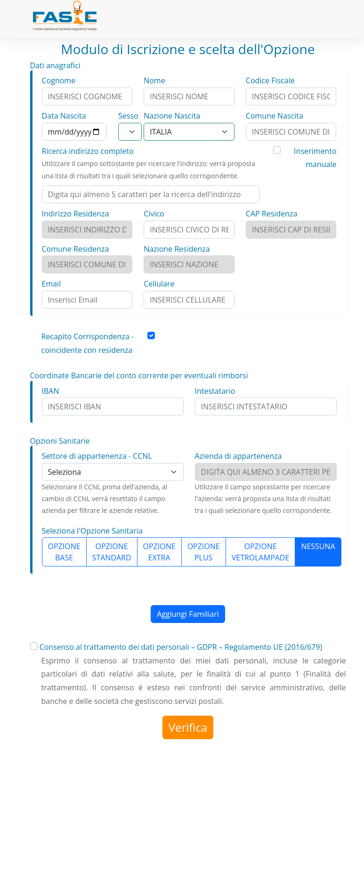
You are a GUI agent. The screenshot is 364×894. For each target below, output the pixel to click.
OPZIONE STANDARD (111, 552)
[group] (189, 552)
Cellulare (159, 284)
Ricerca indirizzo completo (88, 151)
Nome (154, 80)
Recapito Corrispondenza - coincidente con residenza (87, 343)
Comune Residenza (75, 249)
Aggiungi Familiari (188, 614)
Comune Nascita (274, 116)
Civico (154, 213)
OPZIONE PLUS (203, 552)
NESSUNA (318, 546)
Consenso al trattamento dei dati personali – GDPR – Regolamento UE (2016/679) (181, 647)
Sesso (128, 116)
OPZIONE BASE (64, 552)
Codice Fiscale (270, 80)
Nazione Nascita (172, 116)
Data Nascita (64, 116)
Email (51, 284)
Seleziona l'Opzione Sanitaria (92, 531)
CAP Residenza (271, 213)
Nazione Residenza (177, 249)
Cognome (59, 80)
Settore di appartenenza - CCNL (97, 456)
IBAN (50, 391)
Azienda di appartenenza (238, 456)
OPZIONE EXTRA (159, 552)
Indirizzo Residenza (75, 213)
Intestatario (215, 391)
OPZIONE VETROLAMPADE (261, 552)
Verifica (188, 727)
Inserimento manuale (315, 158)
